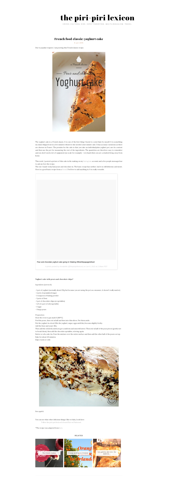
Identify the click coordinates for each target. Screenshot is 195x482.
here (60, 428)
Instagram (87, 161)
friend (64, 169)
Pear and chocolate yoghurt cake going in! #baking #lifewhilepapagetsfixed (66, 262)
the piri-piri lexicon (97, 17)
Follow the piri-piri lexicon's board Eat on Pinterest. (59, 422)
